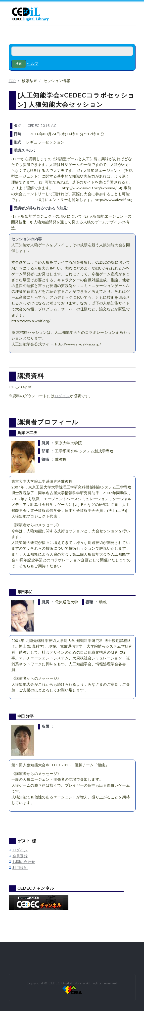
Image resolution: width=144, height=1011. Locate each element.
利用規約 (20, 867)
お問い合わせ (23, 861)
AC (53, 125)
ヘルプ (32, 63)
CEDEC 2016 (39, 125)
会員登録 (20, 856)
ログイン (62, 395)
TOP (12, 80)
